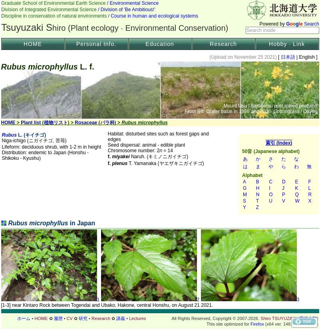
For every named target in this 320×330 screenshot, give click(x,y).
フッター (160, 318)
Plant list (31, 122)
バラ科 (107, 122)
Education (159, 44)
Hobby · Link (287, 44)
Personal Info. (96, 44)
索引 (279, 174)
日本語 (287, 57)
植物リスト (56, 122)
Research (223, 44)
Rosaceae (86, 122)
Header (160, 18)
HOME (33, 44)
